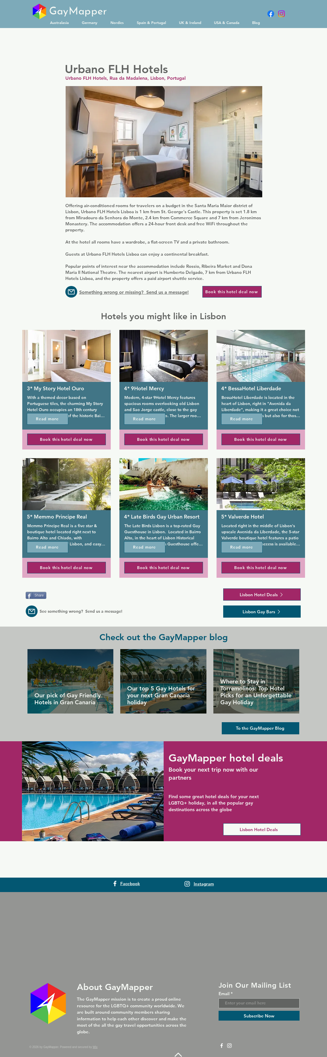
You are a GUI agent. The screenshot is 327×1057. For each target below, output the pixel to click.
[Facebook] (270, 13)
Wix (95, 1047)
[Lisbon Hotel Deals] (262, 594)
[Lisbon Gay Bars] (262, 611)
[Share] (36, 595)
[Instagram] (281, 13)
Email (224, 993)
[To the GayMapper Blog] (260, 728)
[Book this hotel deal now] (232, 292)
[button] (61, 22)
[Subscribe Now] (259, 1016)
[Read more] (47, 419)
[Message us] (71, 292)
